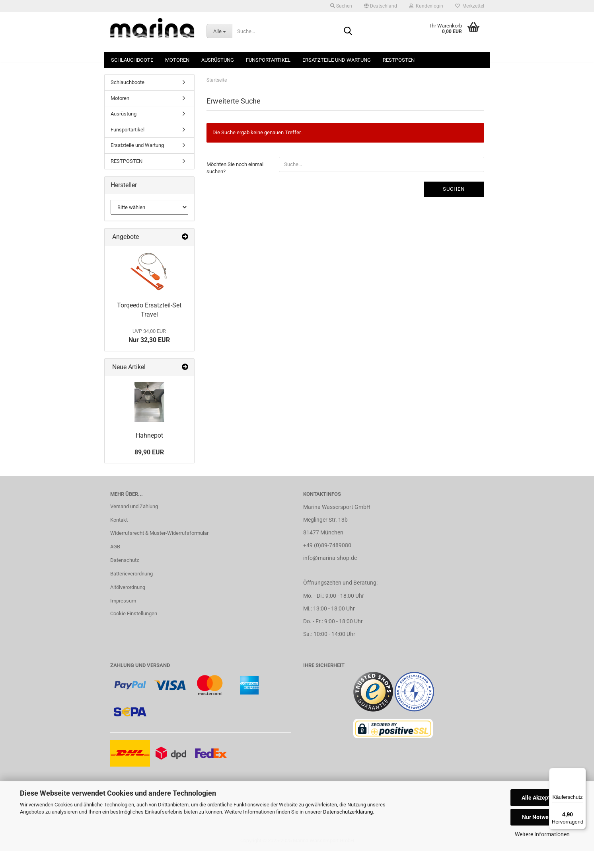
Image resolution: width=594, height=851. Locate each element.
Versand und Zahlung (134, 506)
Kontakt (119, 520)
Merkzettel (469, 6)
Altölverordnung (127, 587)
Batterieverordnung (131, 574)
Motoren (177, 60)
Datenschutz (124, 560)
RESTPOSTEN (399, 60)
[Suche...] (219, 31)
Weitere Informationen (542, 834)
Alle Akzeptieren (542, 797)
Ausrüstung (217, 60)
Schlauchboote (132, 60)
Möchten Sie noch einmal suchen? (234, 168)
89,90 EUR (149, 452)
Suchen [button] (341, 6)
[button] (380, 6)
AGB (115, 547)
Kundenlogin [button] (426, 6)
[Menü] (581, 772)
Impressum (123, 601)
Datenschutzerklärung (348, 812)
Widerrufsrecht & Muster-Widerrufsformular (159, 533)
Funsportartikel (268, 60)
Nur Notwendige (542, 817)
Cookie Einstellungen (133, 613)
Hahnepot (149, 435)
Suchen (454, 189)
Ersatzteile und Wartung (336, 60)
